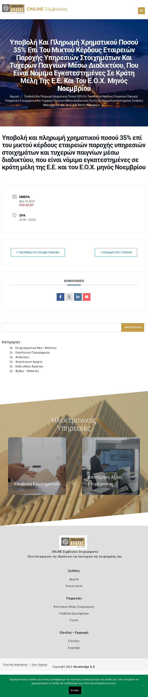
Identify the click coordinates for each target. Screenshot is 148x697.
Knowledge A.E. (85, 666)
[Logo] (74, 543)
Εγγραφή (74, 647)
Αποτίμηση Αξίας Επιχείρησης (74, 606)
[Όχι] (143, 688)
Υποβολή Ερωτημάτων (74, 613)
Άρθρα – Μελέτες (27, 371)
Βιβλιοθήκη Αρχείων (29, 366)
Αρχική (14, 96)
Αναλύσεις (22, 357)
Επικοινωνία (74, 586)
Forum (74, 620)
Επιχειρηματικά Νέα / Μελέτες (36, 347)
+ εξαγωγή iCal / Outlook (116, 252)
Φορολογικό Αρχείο (28, 361)
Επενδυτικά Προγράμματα (32, 352)
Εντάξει (75, 690)
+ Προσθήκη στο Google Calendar (38, 252)
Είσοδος (74, 641)
